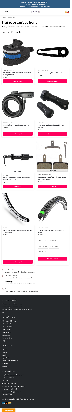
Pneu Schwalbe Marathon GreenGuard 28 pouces (51, 231)
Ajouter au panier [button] (17, 81)
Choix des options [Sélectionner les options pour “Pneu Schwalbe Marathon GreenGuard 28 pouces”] (52, 259)
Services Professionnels (10, 361)
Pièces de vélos (7, 338)
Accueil (4, 18)
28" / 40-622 (54, 241)
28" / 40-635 (43, 246)
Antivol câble (7, 123)
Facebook (5, 364)
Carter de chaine (43, 70)
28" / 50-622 (43, 252)
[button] (66, 11)
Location (4, 355)
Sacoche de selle (8, 70)
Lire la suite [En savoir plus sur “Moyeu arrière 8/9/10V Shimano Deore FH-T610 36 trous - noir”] (18, 186)
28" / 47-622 (54, 246)
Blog (3, 341)
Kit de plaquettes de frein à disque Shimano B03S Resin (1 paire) (52, 178)
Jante (5, 228)
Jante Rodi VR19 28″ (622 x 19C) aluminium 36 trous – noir (17, 231)
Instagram (5, 366)
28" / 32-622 (43, 241)
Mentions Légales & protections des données (17, 310)
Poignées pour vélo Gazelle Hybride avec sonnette (51, 126)
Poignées (41, 123)
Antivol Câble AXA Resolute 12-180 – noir (16, 125)
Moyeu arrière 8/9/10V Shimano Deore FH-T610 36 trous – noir (17, 179)
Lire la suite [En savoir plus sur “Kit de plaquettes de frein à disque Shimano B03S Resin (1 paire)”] (52, 186)
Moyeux (5, 175)
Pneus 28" (45, 228)
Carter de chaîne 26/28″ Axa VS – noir (50, 73)
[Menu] (5, 11)
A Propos (5, 349)
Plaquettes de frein (44, 175)
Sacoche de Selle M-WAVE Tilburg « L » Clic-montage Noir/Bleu (17, 74)
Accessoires (6, 335)
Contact (4, 352)
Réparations (6, 358)
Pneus (40, 228)
